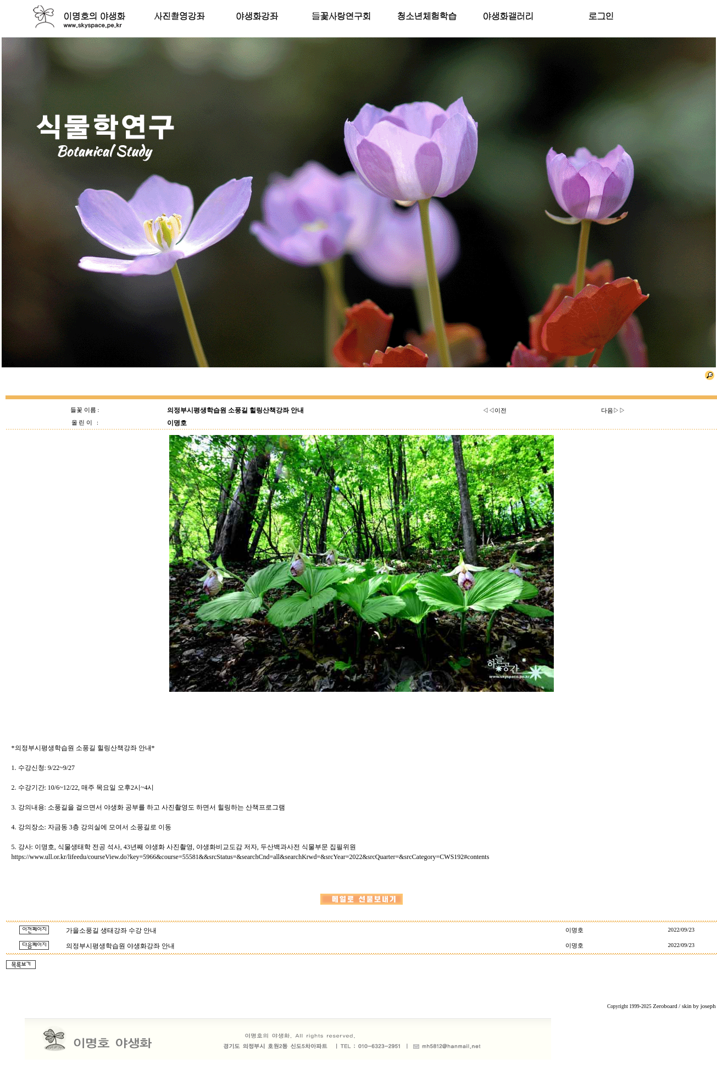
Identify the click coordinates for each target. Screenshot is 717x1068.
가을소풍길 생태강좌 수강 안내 (111, 930)
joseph (708, 1006)
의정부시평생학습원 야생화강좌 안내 (120, 946)
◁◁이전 (494, 411)
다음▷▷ (613, 411)
